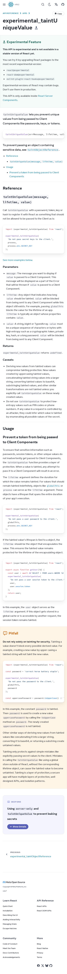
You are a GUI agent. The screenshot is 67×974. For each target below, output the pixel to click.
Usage (9, 167)
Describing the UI (10, 915)
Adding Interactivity (11, 919)
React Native (42, 948)
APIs (25, 13)
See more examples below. (18, 260)
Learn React (10, 900)
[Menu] (4, 4)
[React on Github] (51, 965)
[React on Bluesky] (46, 965)
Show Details (17, 826)
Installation (8, 911)
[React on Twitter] (42, 965)
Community (9, 938)
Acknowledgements (11, 957)
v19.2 (17, 4)
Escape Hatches (10, 928)
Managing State (10, 924)
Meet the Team (9, 948)
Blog (39, 944)
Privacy (40, 953)
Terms (39, 957)
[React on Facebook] (38, 965)
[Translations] (56, 4)
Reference (12, 155)
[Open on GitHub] (62, 4)
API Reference (11, 13)
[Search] (42, 4)
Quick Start (8, 906)
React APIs (42, 906)
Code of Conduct (10, 944)
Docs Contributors (11, 953)
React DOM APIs (44, 911)
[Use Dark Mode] (49, 4)
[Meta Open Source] (33, 882)
